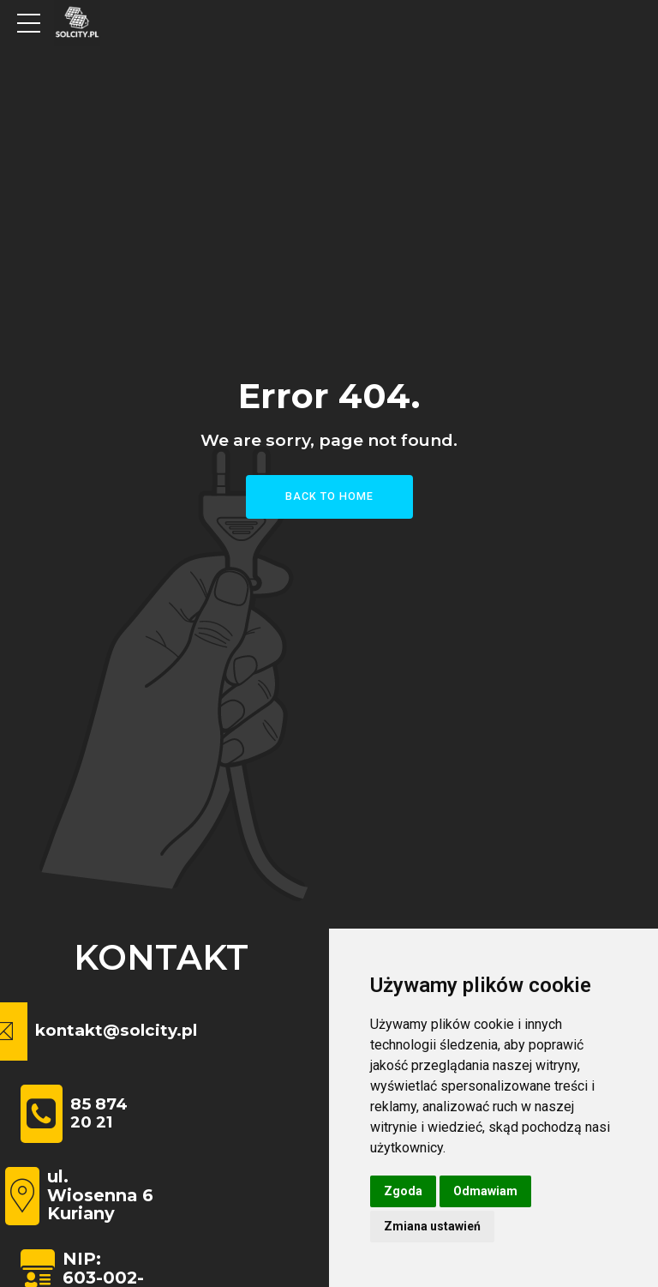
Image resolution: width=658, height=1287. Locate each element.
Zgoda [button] (403, 1191)
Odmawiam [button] (485, 1191)
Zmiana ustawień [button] (432, 1226)
